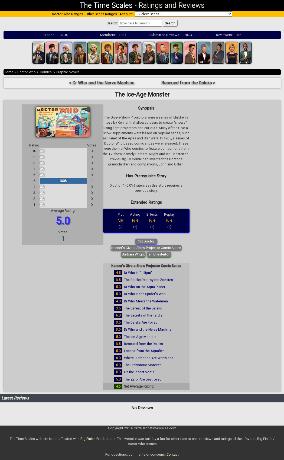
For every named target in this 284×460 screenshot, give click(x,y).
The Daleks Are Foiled (141, 322)
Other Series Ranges (101, 14)
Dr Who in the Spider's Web (145, 294)
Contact (173, 454)
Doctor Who (26, 72)
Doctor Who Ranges (67, 14)
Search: (112, 23)
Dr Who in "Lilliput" (138, 273)
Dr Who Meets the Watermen (146, 301)
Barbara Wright (133, 254)
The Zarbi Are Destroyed (143, 379)
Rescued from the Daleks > (188, 82)
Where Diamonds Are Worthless (148, 358)
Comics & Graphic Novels (60, 72)
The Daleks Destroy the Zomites (148, 280)
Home (8, 72)
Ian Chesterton (159, 254)
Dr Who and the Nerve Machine (147, 329)
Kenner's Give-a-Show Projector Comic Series (146, 248)
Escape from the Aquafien (144, 351)
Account (126, 14)
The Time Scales (106, 5)
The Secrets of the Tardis (143, 315)
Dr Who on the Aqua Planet (144, 287)
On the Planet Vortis (139, 372)
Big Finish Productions (97, 439)
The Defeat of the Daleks (143, 308)
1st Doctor (146, 241)
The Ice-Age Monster (140, 337)
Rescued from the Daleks (143, 344)
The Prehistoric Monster (142, 365)
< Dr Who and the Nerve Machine (101, 82)
